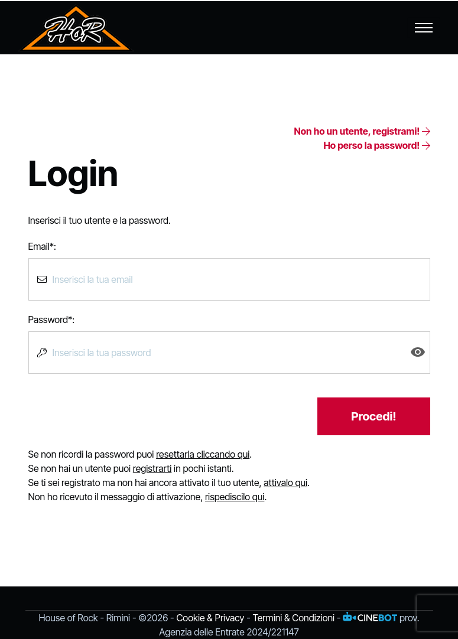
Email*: (42, 246)
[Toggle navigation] (423, 27)
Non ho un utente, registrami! (362, 131)
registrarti (152, 468)
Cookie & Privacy (210, 618)
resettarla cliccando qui (202, 454)
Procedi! (373, 416)
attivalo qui (285, 482)
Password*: (51, 319)
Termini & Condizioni (293, 618)
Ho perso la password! (376, 145)
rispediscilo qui (234, 497)
